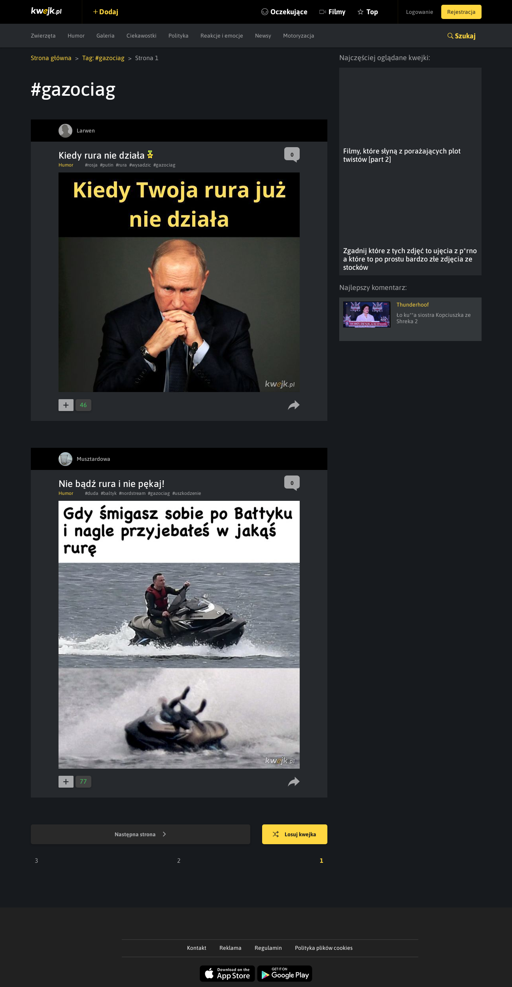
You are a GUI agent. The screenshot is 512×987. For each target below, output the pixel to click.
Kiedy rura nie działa (106, 155)
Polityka (178, 35)
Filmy (337, 12)
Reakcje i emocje (221, 35)
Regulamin (268, 948)
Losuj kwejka (294, 834)
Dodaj (108, 12)
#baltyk (109, 493)
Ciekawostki (142, 35)
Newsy (263, 35)
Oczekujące (289, 12)
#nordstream (132, 493)
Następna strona (140, 834)
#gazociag (164, 165)
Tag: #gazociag (103, 57)
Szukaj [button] (465, 36)
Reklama (230, 948)
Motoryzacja (298, 35)
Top (372, 12)
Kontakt (196, 948)
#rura (121, 165)
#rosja (91, 165)
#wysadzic (140, 165)
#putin (106, 165)
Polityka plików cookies (324, 948)
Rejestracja (461, 12)
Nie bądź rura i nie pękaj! (111, 483)
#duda (91, 493)
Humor (76, 35)
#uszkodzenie (186, 493)
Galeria (105, 35)
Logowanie (419, 12)
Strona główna (51, 57)
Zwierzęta (43, 35)
